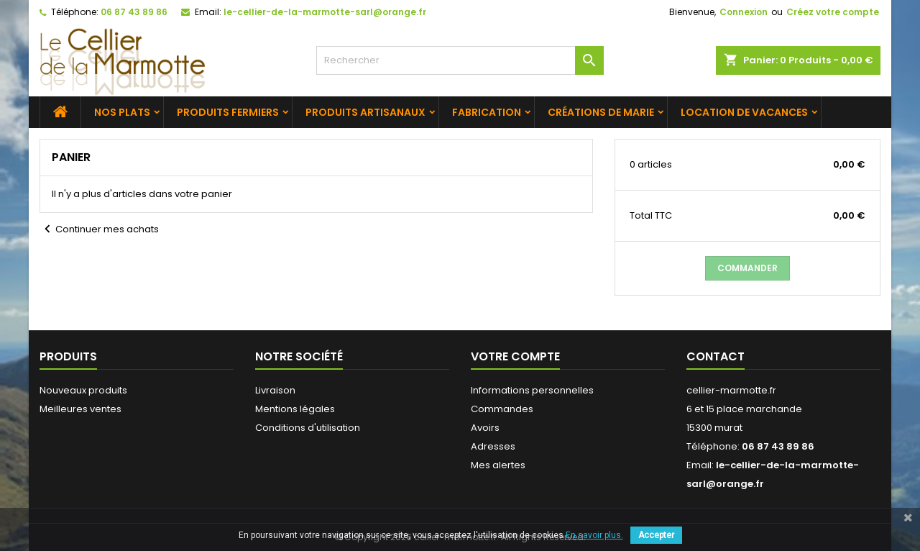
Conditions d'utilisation (307, 427)
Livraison (275, 390)
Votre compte (515, 356)
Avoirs (485, 427)
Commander (747, 268)
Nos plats (122, 112)
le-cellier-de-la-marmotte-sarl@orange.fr (325, 12)
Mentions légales (295, 409)
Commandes (502, 409)
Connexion (743, 12)
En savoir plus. (594, 535)
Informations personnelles (532, 390)
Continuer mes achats (99, 229)
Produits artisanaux (365, 112)
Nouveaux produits (83, 390)
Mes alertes (498, 465)
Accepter (656, 535)
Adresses (493, 446)
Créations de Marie (601, 112)
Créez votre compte (832, 12)
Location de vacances (744, 112)
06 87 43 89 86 (134, 12)
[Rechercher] (460, 60)
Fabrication (486, 112)
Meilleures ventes (80, 409)
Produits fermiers (228, 112)
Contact (715, 356)
